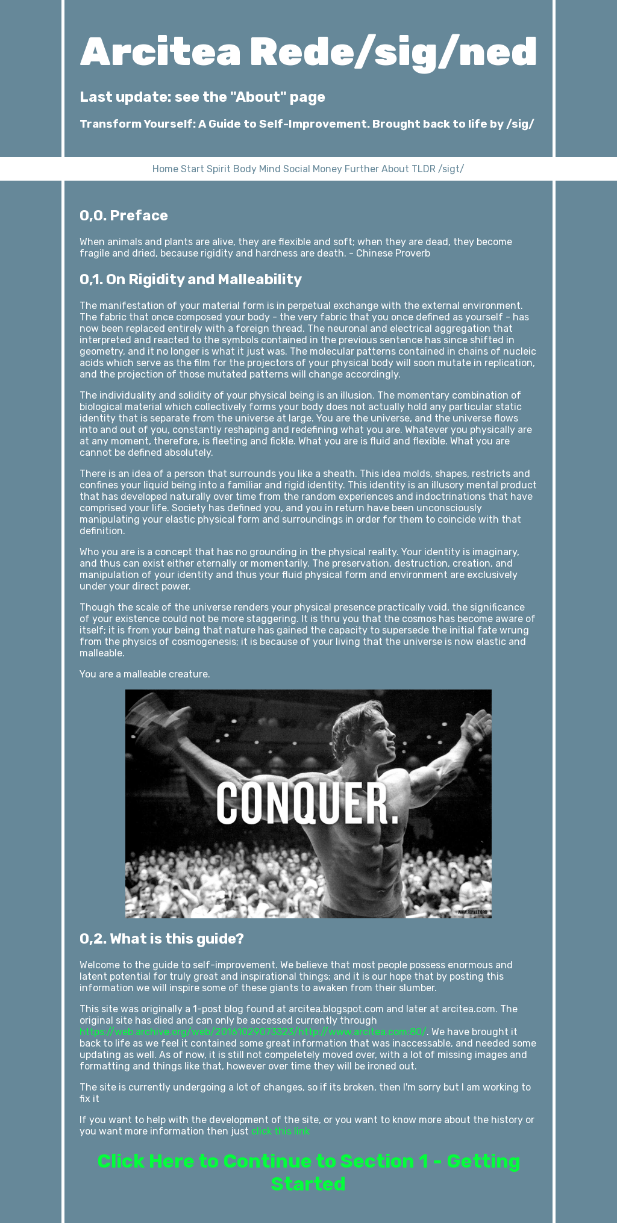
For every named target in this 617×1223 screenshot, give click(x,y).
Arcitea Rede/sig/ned (308, 51)
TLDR (424, 169)
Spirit (219, 169)
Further (362, 169)
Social (296, 169)
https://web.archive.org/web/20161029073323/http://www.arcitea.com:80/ (253, 1032)
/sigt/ (451, 169)
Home (165, 169)
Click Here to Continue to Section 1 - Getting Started (309, 1172)
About (395, 169)
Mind (270, 169)
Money (327, 169)
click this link (280, 1131)
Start (192, 169)
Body (245, 169)
